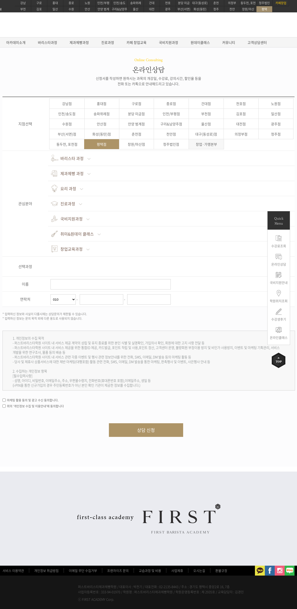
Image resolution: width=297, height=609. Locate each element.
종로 (71, 3)
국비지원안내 (279, 282)
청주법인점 (171, 144)
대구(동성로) (200, 3)
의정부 (232, 3)
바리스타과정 (47, 42)
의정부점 (241, 134)
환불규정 (221, 570)
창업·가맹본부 (206, 144)
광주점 (276, 123)
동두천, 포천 (248, 3)
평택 (264, 9)
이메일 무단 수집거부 (83, 570)
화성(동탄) (200, 9)
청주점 (276, 134)
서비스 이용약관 (13, 570)
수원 (71, 9)
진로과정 (107, 42)
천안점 (171, 134)
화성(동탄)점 (101, 134)
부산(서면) (183, 9)
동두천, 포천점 (66, 144)
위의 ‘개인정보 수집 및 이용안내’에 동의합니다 (35, 406)
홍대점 (101, 103)
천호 (168, 3)
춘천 (216, 3)
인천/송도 (119, 3)
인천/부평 (103, 3)
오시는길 (199, 570)
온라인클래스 (279, 337)
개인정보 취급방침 (46, 570)
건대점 (206, 103)
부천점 (206, 113)
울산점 (206, 123)
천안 (232, 9)
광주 (168, 9)
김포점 (241, 113)
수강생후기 (278, 319)
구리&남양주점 (171, 123)
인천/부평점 (171, 113)
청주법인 (264, 3)
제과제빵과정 (79, 42)
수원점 (67, 123)
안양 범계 (103, 9)
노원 (87, 3)
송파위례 (135, 3)
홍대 (55, 3)
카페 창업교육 (136, 42)
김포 (39, 9)
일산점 (276, 113)
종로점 (171, 103)
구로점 (136, 103)
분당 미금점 (136, 113)
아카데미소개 (15, 42)
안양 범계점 (136, 123)
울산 (135, 9)
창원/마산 (248, 9)
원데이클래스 (200, 42)
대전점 (241, 123)
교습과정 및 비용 (150, 570)
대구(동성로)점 (206, 134)
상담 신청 (146, 430)
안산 (87, 9)
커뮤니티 (228, 42)
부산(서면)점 (67, 134)
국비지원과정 (168, 42)
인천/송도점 (66, 113)
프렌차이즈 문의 (118, 570)
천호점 (241, 103)
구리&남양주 (119, 9)
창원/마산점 (136, 144)
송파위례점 (102, 113)
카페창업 (280, 3)
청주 (216, 9)
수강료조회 (278, 245)
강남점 (67, 103)
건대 (151, 3)
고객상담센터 (257, 42)
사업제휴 (177, 570)
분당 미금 (184, 3)
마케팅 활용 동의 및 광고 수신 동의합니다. (32, 400)
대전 (151, 9)
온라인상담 (278, 264)
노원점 (276, 103)
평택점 (101, 144)
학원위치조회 (279, 300)
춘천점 (136, 134)
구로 (39, 3)
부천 (23, 9)
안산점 (101, 123)
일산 (55, 9)
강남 (23, 3)
